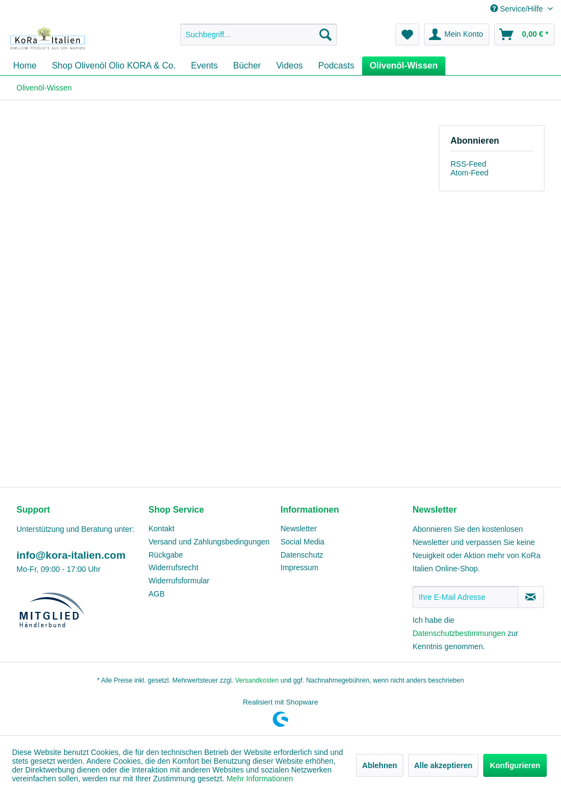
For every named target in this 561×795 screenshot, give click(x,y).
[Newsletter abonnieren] (531, 597)
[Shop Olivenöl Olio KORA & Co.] (114, 65)
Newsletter (298, 528)
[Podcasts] (336, 65)
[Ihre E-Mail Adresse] (465, 597)
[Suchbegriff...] (258, 35)
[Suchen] (325, 35)
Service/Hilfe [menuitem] (517, 8)
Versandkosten (256, 680)
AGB (156, 593)
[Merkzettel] (407, 35)
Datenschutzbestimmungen (459, 633)
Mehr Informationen (259, 778)
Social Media (302, 541)
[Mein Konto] (456, 35)
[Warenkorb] (524, 35)
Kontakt (161, 528)
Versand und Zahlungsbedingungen (209, 541)
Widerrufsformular (178, 580)
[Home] (24, 65)
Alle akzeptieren (443, 765)
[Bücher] (247, 65)
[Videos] (289, 65)
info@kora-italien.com (70, 555)
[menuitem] (258, 35)
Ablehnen (379, 765)
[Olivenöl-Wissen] (403, 65)
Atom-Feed (469, 172)
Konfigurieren (515, 765)
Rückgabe (165, 554)
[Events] (205, 65)
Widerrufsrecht (173, 567)
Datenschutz (301, 554)
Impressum (299, 567)
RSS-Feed (468, 164)
